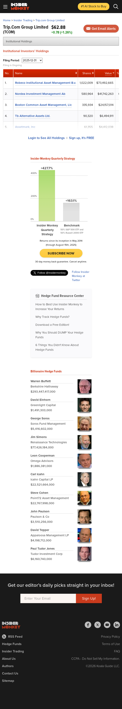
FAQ (117, 651)
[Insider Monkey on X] (99, 625)
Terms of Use (111, 644)
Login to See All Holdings (46, 138)
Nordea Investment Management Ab (40, 94)
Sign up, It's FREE (81, 138)
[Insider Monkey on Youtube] (108, 625)
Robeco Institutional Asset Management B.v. (45, 83)
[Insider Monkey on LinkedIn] (116, 625)
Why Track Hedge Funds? (52, 317)
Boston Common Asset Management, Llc (43, 105)
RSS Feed (12, 636)
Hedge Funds (12, 644)
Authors (8, 666)
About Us (9, 658)
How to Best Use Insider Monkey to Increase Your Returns (58, 306)
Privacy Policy (110, 636)
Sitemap (8, 680)
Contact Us (10, 673)
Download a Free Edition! (52, 325)
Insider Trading (23, 20)
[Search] (116, 6)
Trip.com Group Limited (50, 20)
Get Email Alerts (101, 28)
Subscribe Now (61, 253)
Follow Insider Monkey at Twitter (80, 276)
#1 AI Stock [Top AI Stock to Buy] (93, 6)
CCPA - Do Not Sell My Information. (95, 658)
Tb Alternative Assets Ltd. (32, 116)
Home (7, 20)
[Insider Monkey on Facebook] (89, 625)
